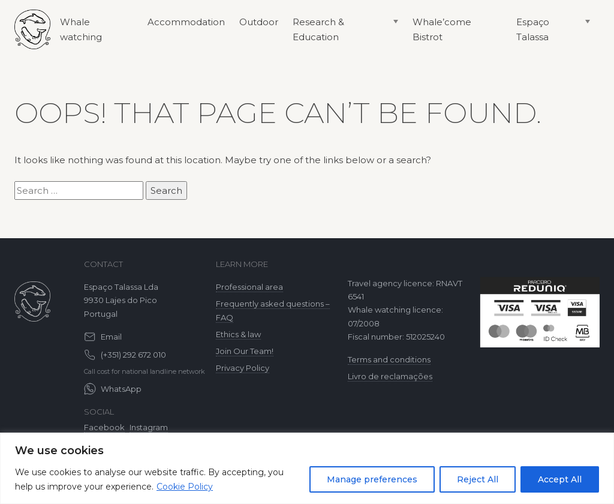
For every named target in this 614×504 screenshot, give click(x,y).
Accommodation (186, 22)
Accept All (560, 479)
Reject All (477, 479)
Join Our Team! (244, 351)
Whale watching (81, 29)
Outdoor (258, 22)
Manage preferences (372, 479)
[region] (307, 468)
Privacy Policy (242, 368)
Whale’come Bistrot (442, 29)
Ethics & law (238, 334)
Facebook (104, 427)
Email (111, 336)
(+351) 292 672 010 (133, 354)
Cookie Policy (184, 486)
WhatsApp (121, 389)
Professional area (249, 287)
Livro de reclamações (390, 376)
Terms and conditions (389, 359)
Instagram (149, 427)
